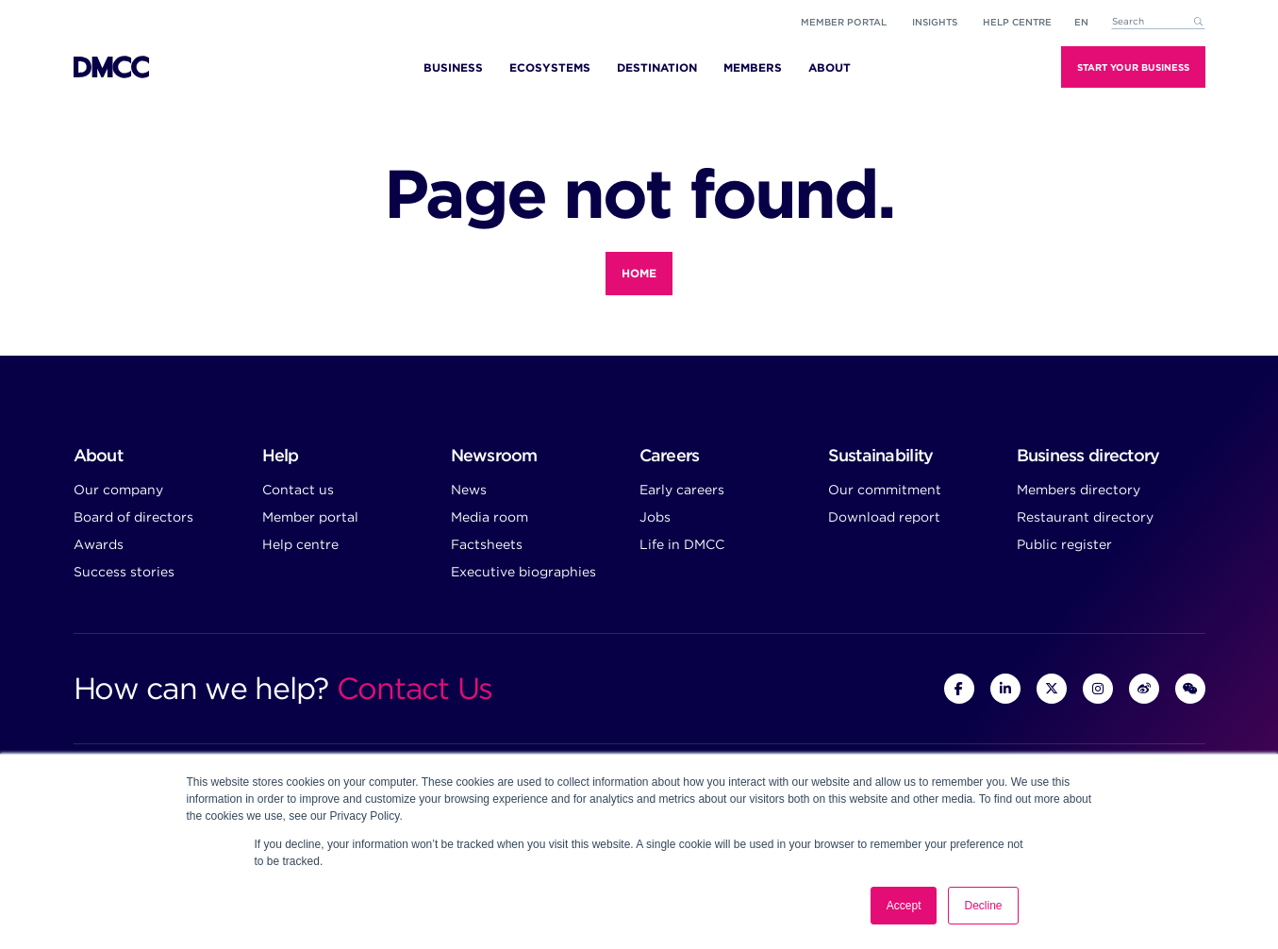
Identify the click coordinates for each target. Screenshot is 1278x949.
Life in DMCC (681, 544)
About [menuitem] (829, 67)
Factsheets (487, 544)
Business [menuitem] (453, 67)
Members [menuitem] (752, 67)
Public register (1064, 544)
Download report (884, 516)
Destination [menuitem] (657, 67)
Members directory (1078, 489)
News (469, 489)
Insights (934, 21)
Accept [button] (904, 905)
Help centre (300, 544)
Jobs (655, 516)
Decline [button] (983, 905)
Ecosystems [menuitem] (549, 67)
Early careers (681, 489)
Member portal (844, 21)
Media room (489, 516)
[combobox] (1158, 22)
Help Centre (1017, 21)
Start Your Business (1133, 67)
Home (639, 273)
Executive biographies (523, 571)
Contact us (298, 489)
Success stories (124, 571)
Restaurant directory (1085, 516)
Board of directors (133, 516)
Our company (118, 489)
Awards (99, 544)
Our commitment (884, 489)
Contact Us (414, 688)
